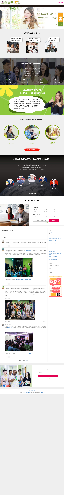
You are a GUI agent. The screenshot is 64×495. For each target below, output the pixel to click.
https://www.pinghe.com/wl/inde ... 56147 (20, 298)
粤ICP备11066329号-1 (27, 392)
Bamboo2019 (6, 249)
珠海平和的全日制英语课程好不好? (54, 242)
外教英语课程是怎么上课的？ (53, 240)
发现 (29, 390)
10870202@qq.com (7, 241)
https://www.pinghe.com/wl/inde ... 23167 (23, 279)
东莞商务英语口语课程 (52, 251)
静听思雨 (6, 287)
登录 (26, 360)
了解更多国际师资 (32, 193)
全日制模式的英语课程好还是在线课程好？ (55, 238)
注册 (28, 360)
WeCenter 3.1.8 (43, 392)
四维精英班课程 (29, 250)
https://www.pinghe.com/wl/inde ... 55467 (23, 353)
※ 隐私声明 (46, 222)
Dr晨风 (6, 324)
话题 (32, 390)
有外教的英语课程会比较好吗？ (53, 259)
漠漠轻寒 (52, 232)
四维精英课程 (9, 327)
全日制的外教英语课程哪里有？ (53, 256)
